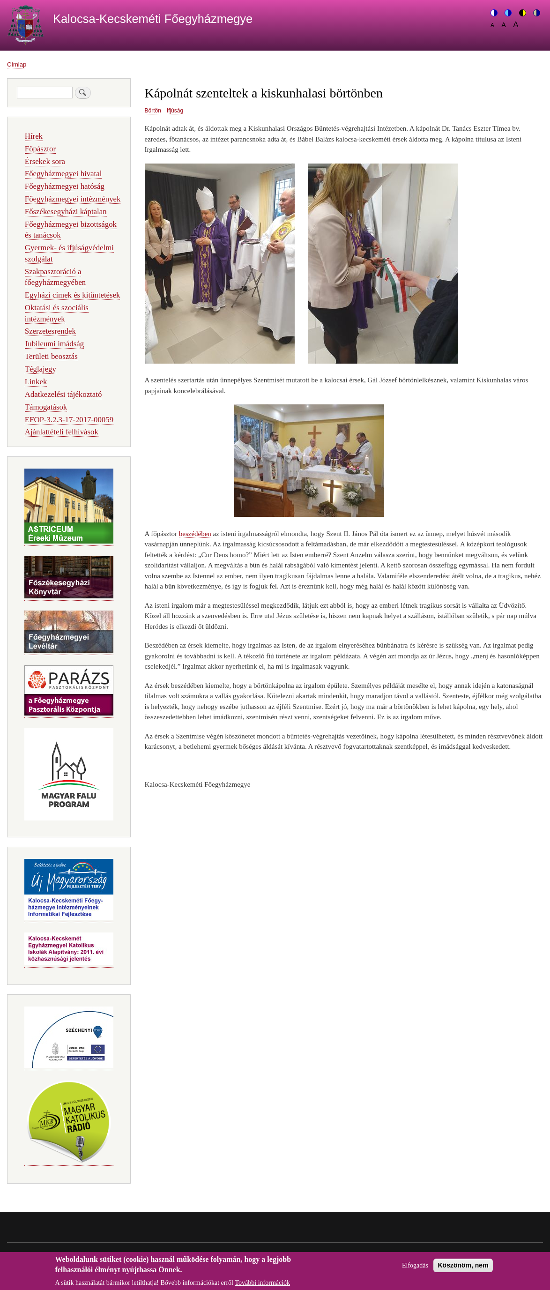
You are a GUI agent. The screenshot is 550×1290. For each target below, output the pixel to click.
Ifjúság (175, 110)
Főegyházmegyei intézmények (73, 198)
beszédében (195, 533)
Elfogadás (415, 1268)
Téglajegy (40, 369)
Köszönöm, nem (463, 1268)
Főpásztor (40, 148)
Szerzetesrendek (50, 331)
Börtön (153, 110)
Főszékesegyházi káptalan (66, 211)
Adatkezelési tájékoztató (63, 394)
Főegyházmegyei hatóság (64, 186)
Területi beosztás (51, 356)
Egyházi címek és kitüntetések (72, 295)
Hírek (34, 136)
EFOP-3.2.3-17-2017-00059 (69, 419)
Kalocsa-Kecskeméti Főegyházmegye (153, 18)
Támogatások (46, 407)
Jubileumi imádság (54, 343)
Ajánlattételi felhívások (61, 431)
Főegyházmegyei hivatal (63, 173)
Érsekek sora (45, 161)
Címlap (16, 64)
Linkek (36, 381)
